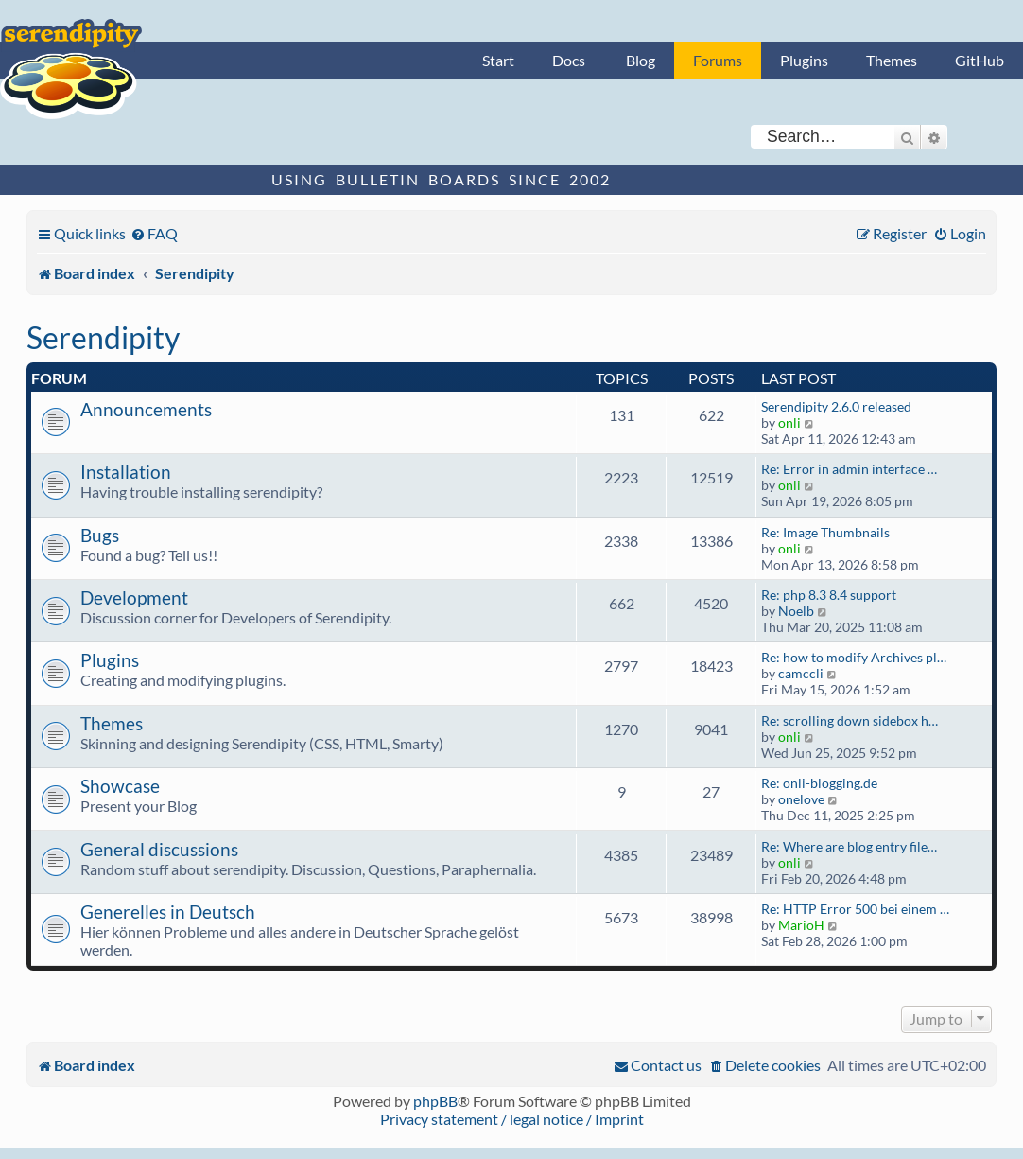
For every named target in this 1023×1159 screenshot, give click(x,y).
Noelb (796, 611)
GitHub (979, 60)
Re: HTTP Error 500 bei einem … (855, 909)
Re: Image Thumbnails (825, 532)
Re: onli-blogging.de (819, 783)
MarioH (801, 925)
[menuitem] (154, 233)
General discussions (159, 849)
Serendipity (103, 337)
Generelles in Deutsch (167, 911)
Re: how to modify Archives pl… (853, 657)
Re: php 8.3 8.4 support (828, 595)
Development (134, 597)
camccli (801, 673)
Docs (568, 60)
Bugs (99, 535)
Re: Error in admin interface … (849, 469)
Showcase (120, 786)
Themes (891, 60)
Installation (125, 472)
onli (789, 422)
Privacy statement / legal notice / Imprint (512, 1119)
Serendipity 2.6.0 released (836, 406)
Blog (640, 60)
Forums (717, 60)
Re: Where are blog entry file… (849, 846)
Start (498, 60)
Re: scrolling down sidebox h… (849, 720)
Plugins (804, 60)
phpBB (435, 1101)
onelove (801, 799)
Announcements (146, 409)
